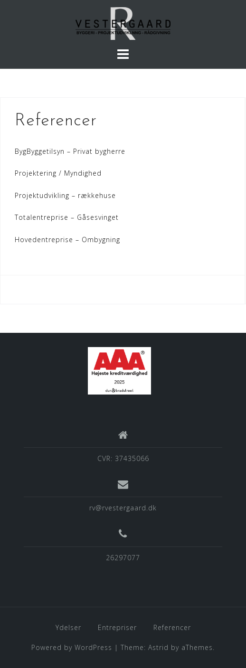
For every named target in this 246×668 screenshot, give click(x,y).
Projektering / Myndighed (58, 173)
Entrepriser (117, 627)
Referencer (172, 627)
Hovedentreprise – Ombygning (67, 239)
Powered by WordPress (71, 647)
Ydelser (68, 627)
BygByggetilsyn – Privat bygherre (70, 151)
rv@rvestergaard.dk (123, 507)
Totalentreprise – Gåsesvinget (67, 217)
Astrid (158, 647)
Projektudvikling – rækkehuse (65, 195)
